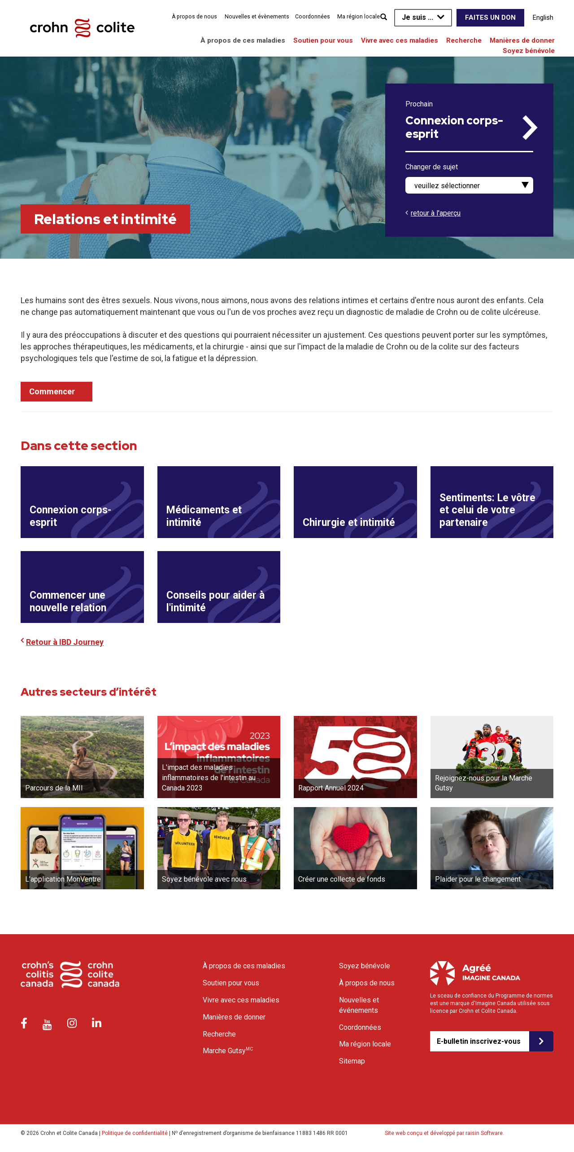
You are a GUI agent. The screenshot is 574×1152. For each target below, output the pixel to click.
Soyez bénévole (529, 51)
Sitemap (352, 1061)
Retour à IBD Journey (65, 642)
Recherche (464, 40)
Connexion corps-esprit (454, 127)
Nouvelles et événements (359, 1005)
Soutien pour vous (323, 40)
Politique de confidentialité (135, 1133)
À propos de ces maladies (242, 40)
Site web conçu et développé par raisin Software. (444, 1133)
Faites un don (490, 17)
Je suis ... (417, 17)
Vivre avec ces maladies (399, 40)
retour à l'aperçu (436, 213)
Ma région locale (358, 16)
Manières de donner (522, 40)
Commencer (52, 391)
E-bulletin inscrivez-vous (479, 1041)
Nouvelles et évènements (257, 16)
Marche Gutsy (228, 1050)
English (543, 17)
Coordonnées (312, 16)
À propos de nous (194, 16)
